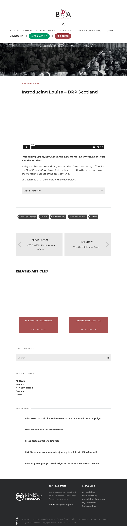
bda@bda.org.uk (64, 504)
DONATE (64, 36)
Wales (19, 394)
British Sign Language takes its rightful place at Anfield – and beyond (62, 463)
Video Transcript (32, 190)
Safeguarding (89, 506)
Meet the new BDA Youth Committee (44, 429)
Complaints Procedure (93, 499)
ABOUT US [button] (15, 31)
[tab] (63, 191)
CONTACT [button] (110, 31)
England (20, 384)
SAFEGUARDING (39, 36)
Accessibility (88, 492)
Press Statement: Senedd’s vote (42, 441)
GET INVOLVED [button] (66, 31)
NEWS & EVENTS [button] (48, 31)
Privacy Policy (89, 495)
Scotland (94, 217)
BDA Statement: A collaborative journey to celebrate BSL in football (61, 452)
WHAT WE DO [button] (30, 31)
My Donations (89, 502)
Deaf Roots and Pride (77, 217)
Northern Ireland (24, 388)
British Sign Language (28, 217)
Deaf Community (58, 217)
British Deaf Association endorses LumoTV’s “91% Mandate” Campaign (62, 418)
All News (20, 381)
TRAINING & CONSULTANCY (89, 31)
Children (44, 217)
